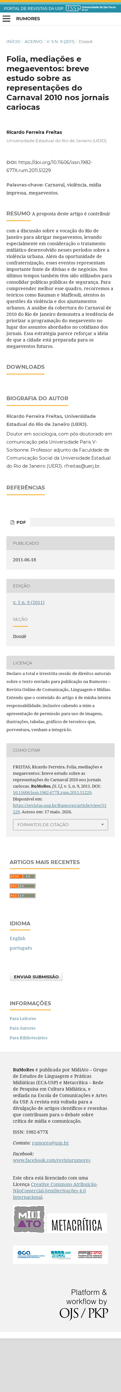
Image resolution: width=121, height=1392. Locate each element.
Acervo (34, 41)
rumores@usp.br (50, 1196)
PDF (20, 575)
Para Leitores (23, 1072)
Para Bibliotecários (28, 1091)
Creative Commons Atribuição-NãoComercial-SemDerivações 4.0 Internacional (55, 1244)
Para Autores (22, 1082)
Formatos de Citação (43, 878)
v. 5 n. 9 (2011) (60, 41)
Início (13, 41)
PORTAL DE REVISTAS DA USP (34, 8)
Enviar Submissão (36, 1030)
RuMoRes (28, 19)
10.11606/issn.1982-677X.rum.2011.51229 (52, 846)
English (17, 992)
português (21, 1002)
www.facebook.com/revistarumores (51, 1214)
